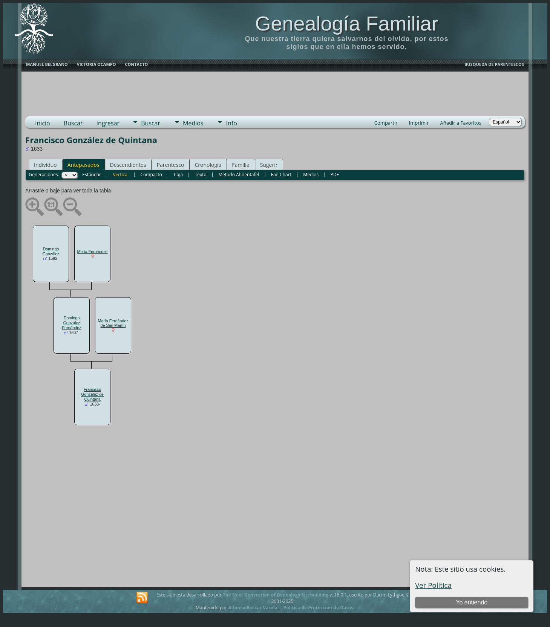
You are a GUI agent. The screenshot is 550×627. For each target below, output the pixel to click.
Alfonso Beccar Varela (252, 607)
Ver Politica (433, 585)
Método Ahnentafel (238, 174)
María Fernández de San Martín (113, 323)
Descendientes (128, 164)
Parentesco (170, 164)
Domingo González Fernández (71, 323)
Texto (201, 174)
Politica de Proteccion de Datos (318, 607)
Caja (178, 174)
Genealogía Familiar (346, 23)
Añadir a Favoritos (460, 122)
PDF (335, 174)
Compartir (386, 122)
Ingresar (108, 123)
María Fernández (92, 251)
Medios (193, 123)
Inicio (42, 123)
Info (231, 123)
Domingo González (51, 251)
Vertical (121, 174)
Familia (240, 164)
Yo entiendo (471, 602)
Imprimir (419, 122)
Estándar (91, 174)
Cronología (208, 164)
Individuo (45, 164)
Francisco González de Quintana (92, 394)
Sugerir (269, 164)
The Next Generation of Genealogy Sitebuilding (275, 595)
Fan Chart (281, 174)
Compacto (151, 174)
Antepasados (83, 164)
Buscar (73, 123)
